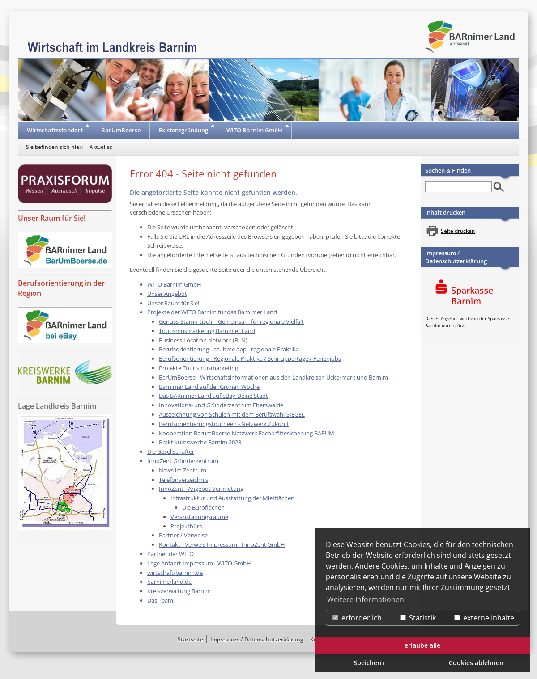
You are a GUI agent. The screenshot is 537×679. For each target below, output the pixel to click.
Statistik (418, 618)
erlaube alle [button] (422, 645)
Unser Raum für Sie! (51, 218)
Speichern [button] (369, 662)
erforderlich (357, 618)
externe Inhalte (484, 618)
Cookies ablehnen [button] (476, 662)
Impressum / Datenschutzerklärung (456, 257)
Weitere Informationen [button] (365, 599)
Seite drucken (458, 231)
